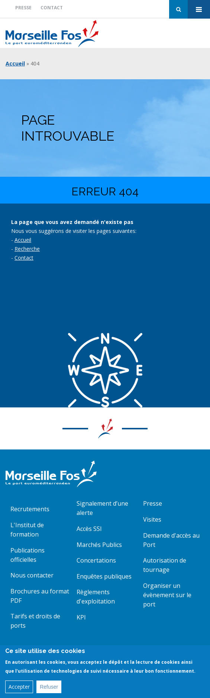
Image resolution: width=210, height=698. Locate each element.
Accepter (19, 689)
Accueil (15, 63)
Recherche (27, 248)
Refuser (49, 689)
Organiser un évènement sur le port (167, 595)
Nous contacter (32, 575)
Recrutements (29, 509)
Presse (23, 7)
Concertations (96, 560)
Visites (152, 519)
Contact (52, 7)
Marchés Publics (99, 545)
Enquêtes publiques (104, 576)
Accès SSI (89, 529)
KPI (81, 617)
